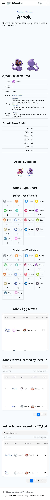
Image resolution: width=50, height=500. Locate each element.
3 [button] (38, 480)
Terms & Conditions (37, 496)
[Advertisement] (25, 42)
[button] (45, 414)
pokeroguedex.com (14, 492)
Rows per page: (41, 371)
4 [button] (41, 480)
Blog (4, 496)
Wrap (14, 407)
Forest (20, 95)
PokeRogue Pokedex (25, 12)
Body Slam (8, 455)
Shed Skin (15, 105)
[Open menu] (3, 3)
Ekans (20, 176)
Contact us (12, 496)
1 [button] (38, 414)
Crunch (14, 389)
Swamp (14, 95)
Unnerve (15, 113)
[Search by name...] (26, 367)
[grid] (25, 99)
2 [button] (41, 414)
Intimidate (15, 99)
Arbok (29, 176)
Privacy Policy (23, 496)
